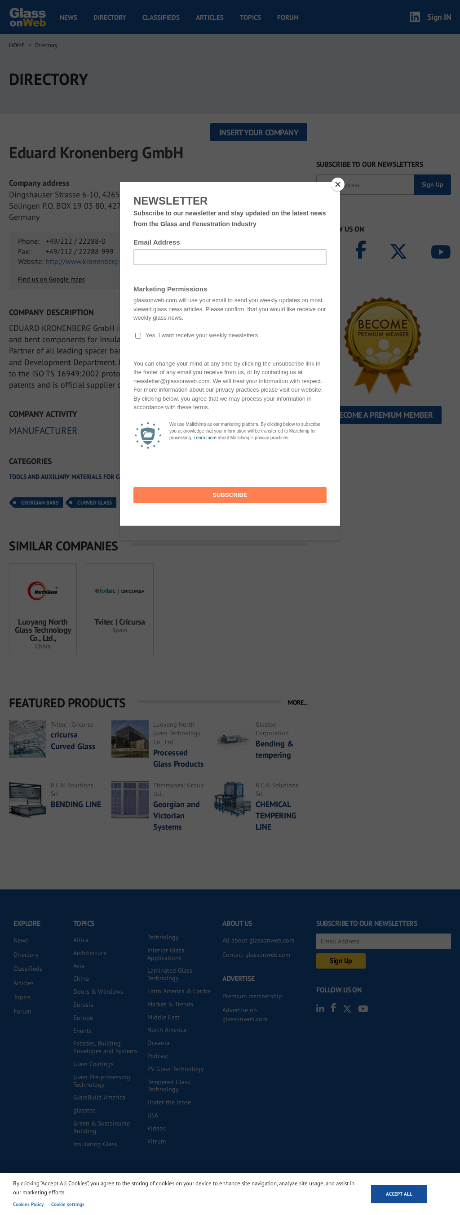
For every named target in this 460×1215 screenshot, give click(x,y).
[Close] (338, 184)
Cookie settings (67, 1204)
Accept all (399, 1194)
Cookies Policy (28, 1204)
